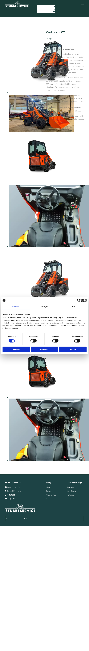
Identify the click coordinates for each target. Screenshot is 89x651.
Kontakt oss (54, 44)
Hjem (48, 487)
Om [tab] (73, 306)
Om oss (48, 491)
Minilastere (70, 495)
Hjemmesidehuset (19, 519)
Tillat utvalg (44, 349)
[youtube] (54, 12)
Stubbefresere (71, 491)
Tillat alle (72, 349)
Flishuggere (70, 487)
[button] (72, 6)
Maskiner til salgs (52, 495)
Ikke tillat (16, 349)
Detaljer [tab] (45, 306)
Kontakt (48, 499)
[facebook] (54, 6)
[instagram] (54, 9)
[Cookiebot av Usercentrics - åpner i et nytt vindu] (77, 300)
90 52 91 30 (10, 495)
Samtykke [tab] (15, 306)
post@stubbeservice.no (13, 499)
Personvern (29, 519)
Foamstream (71, 499)
